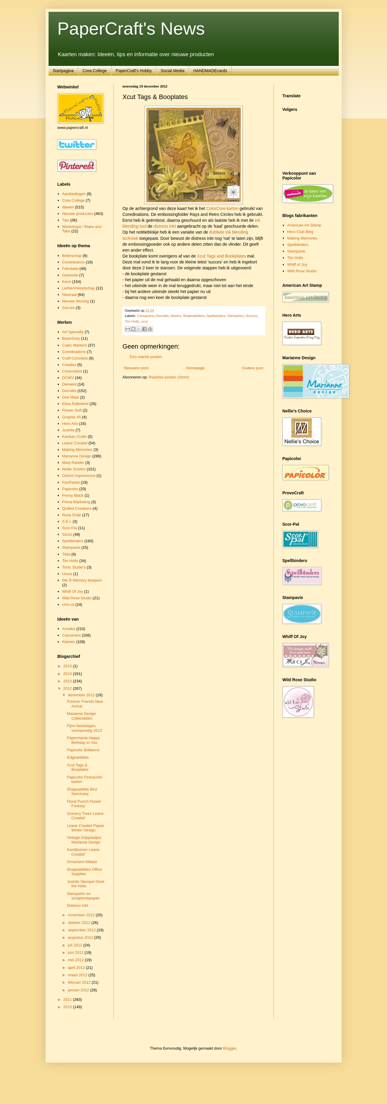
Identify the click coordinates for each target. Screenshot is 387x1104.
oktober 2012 (79, 922)
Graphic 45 (71, 417)
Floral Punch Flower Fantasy (84, 803)
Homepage (195, 368)
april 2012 (77, 967)
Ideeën (175, 316)
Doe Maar (70, 397)
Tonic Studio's (74, 567)
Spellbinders (215, 316)
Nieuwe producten (77, 213)
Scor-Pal (69, 528)
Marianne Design (76, 456)
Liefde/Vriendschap (78, 288)
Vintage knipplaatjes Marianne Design (84, 839)
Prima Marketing (76, 502)
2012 (68, 688)
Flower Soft (72, 410)
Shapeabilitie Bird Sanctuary (82, 791)
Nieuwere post (136, 368)
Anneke (68, 629)
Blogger (229, 1048)
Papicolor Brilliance (83, 750)
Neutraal (69, 294)
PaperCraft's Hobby (134, 70)
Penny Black (72, 495)
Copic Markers (74, 345)
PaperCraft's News (131, 28)
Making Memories (77, 449)
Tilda (66, 554)
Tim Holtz (132, 321)
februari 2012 (79, 982)
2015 (68, 666)
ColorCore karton (222, 208)
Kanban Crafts (74, 436)
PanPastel (71, 482)
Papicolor (70, 489)
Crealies (69, 364)
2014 (68, 673)
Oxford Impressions (79, 475)
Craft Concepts (75, 358)
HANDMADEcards (210, 70)
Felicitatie (70, 268)
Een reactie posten (146, 356)
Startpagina (63, 70)
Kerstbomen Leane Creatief (83, 852)
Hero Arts (70, 423)
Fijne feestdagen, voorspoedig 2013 (84, 728)
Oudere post (252, 368)
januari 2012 (79, 990)
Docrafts (161, 316)
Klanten (68, 642)
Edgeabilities (78, 757)
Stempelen (235, 316)
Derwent (69, 384)
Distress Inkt (77, 905)
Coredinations (74, 351)
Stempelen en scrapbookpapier (83, 896)
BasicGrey (71, 338)
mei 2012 (76, 960)
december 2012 (82, 695)
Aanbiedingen (74, 194)
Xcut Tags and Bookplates (221, 256)
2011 (68, 999)
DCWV (68, 377)
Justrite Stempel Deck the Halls (85, 883)
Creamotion (72, 371)
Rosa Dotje (71, 515)
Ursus (67, 574)
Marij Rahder (73, 462)
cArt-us (68, 604)
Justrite (68, 430)
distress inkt (164, 226)
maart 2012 (78, 975)
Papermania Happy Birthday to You (83, 740)
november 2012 (82, 915)
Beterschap (72, 255)
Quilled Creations (77, 508)
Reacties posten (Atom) (169, 377)
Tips (65, 220)
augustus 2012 (81, 937)
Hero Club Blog (300, 231)
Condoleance (73, 262)
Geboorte (70, 275)
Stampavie (71, 547)
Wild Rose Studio (77, 598)
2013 (68, 681)
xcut (144, 321)
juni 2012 (76, 952)
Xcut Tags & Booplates (78, 767)
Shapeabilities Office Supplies (84, 871)
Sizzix (67, 534)
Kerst (66, 281)
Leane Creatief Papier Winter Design (85, 828)
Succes (251, 316)
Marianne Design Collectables (81, 716)
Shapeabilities (194, 316)
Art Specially (72, 332)
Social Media (172, 70)
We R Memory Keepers (82, 580)
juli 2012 (75, 945)
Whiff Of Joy (72, 591)
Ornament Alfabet (82, 861)
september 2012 (82, 930)
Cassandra (145, 316)
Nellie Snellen (74, 469)
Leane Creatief (74, 443)
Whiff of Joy (297, 264)
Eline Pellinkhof (75, 404)
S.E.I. (67, 521)
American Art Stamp (304, 225)
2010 (68, 1007)
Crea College (95, 70)
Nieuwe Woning (75, 301)
